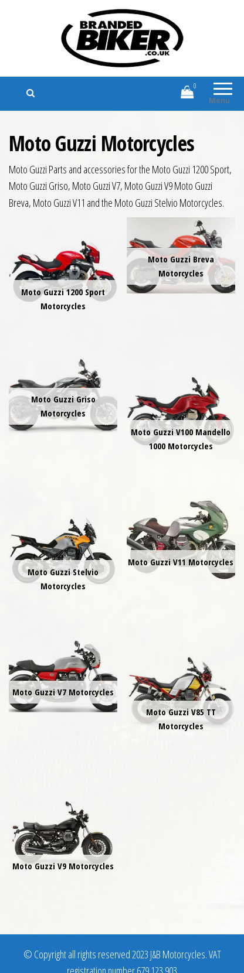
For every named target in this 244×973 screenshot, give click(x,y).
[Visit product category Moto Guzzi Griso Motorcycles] (63, 395)
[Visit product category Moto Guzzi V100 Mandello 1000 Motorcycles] (181, 411)
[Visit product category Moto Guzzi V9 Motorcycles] (63, 831)
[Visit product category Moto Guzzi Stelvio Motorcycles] (63, 551)
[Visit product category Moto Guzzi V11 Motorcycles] (181, 539)
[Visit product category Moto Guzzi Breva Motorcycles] (181, 255)
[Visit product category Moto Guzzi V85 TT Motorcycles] (181, 691)
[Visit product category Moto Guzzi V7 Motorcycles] (63, 674)
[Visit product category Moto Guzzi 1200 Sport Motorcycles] (63, 271)
